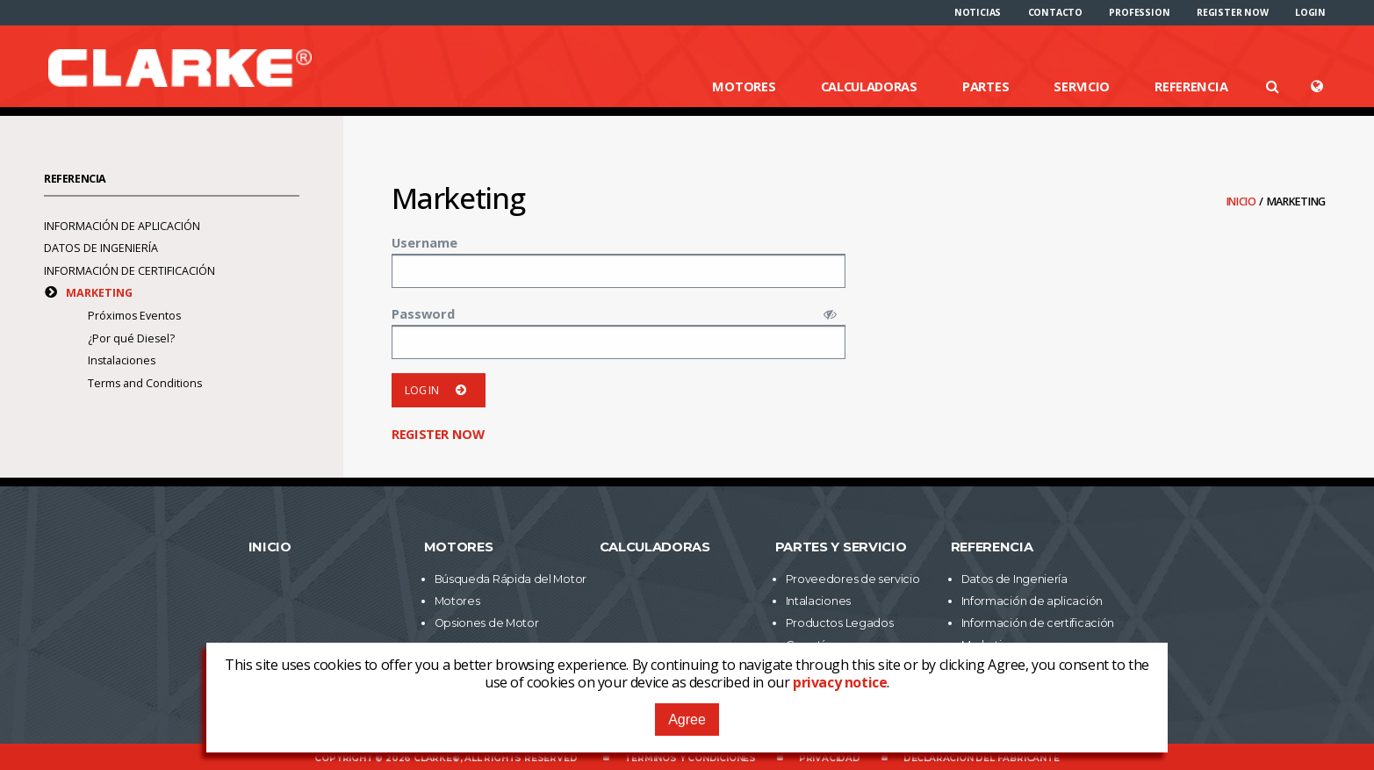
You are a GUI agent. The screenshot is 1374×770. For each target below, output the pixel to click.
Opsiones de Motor (487, 623)
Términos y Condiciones (690, 758)
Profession (1139, 12)
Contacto (1055, 12)
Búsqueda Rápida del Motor (511, 579)
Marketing (99, 292)
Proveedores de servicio (853, 579)
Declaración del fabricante (981, 758)
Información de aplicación (122, 226)
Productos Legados (840, 623)
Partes (985, 86)
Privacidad (829, 758)
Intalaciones (818, 601)
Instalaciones (121, 360)
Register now (1233, 12)
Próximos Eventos (134, 315)
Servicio (1082, 86)
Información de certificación (129, 270)
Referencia (1191, 86)
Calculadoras (869, 86)
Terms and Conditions (145, 383)
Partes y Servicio (841, 547)
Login (1310, 12)
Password (423, 313)
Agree (687, 719)
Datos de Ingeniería (101, 248)
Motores (743, 86)
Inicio (1243, 201)
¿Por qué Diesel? (131, 338)
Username (424, 242)
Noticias (977, 12)
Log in (438, 390)
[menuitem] (977, 12)
